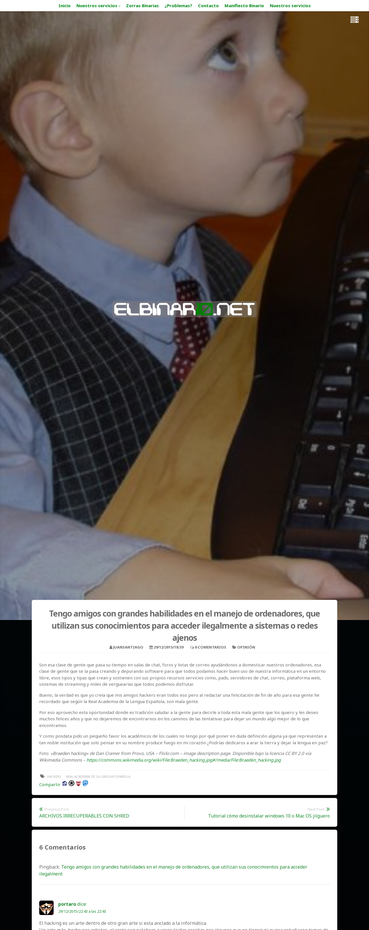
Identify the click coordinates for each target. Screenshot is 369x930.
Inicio (65, 5)
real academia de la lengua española (98, 776)
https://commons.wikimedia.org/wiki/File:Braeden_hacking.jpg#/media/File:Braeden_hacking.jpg (183, 760)
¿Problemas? (178, 5)
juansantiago (128, 647)
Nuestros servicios (96, 5)
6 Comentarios (210, 647)
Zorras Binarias (142, 5)
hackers (54, 776)
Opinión (246, 647)
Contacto (208, 5)
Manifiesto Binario (244, 5)
